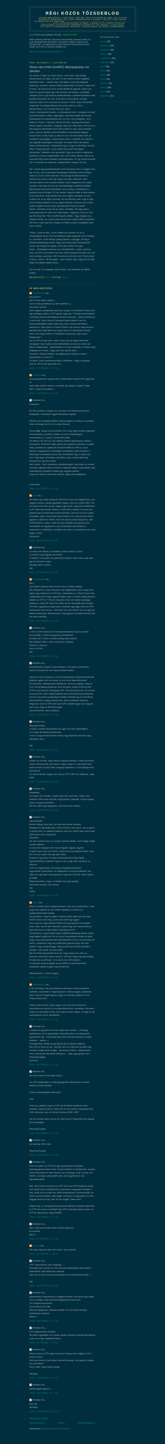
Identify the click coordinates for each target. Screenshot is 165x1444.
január (103, 41)
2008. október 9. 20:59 (43, 977)
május (103, 75)
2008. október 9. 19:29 (43, 572)
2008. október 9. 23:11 (43, 1378)
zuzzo (35, 902)
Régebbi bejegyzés (86, 1423)
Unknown (37, 375)
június (103, 70)
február (103, 87)
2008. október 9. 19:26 (43, 540)
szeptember (105, 58)
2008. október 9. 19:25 (43, 488)
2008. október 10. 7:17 (43, 1393)
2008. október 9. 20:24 (43, 810)
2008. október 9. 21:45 (43, 1155)
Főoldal (61, 1423)
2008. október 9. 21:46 (43, 1217)
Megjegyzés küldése (38, 1418)
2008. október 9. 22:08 (43, 1285)
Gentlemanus (39, 984)
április (103, 79)
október (103, 54)
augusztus (105, 62)
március (104, 83)
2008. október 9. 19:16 (43, 368)
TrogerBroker (39, 293)
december (105, 45)
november (105, 50)
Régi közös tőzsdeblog (83, 13)
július (102, 66)
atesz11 (36, 1245)
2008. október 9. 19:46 (43, 656)
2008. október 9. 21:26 (43, 1019)
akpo (35, 495)
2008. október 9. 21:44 (43, 1133)
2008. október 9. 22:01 (43, 1254)
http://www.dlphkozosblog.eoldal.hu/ (46, 51)
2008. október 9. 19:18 (43, 393)
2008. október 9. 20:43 (43, 895)
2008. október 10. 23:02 (44, 1411)
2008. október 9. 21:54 (43, 1239)
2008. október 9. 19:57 (43, 750)
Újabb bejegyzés (37, 1423)
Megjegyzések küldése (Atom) (56, 1428)
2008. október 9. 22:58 (43, 1342)
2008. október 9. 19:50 (43, 714)
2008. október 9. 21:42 (43, 1064)
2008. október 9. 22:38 (43, 1321)
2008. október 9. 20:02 (43, 782)
